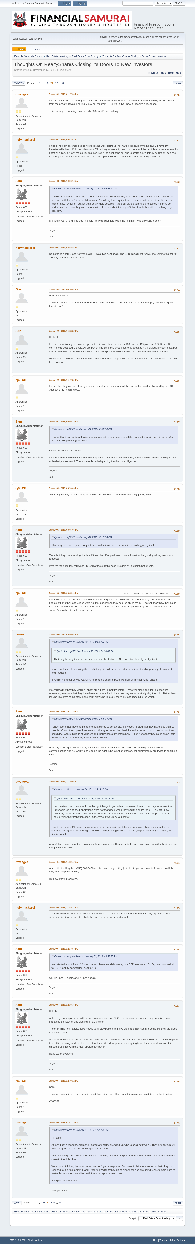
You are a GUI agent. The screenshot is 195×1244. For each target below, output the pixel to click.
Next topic (174, 73)
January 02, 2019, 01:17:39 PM (63, 94)
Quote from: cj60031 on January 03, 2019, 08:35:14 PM (83, 719)
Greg (18, 289)
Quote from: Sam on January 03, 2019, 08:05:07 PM (81, 642)
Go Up (16, 1203)
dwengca (21, 94)
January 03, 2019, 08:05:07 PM (63, 530)
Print (178, 83)
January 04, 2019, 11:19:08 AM (63, 781)
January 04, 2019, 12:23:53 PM (63, 949)
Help (155, 1240)
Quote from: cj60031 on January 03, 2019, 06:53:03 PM (83, 537)
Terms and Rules (167, 1240)
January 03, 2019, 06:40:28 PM (63, 421)
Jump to (133, 1218)
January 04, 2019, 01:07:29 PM (63, 1122)
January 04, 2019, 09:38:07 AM (63, 634)
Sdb (18, 331)
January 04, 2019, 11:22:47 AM (63, 862)
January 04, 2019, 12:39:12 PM (63, 1081)
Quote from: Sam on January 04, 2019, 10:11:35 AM (81, 789)
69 (63, 83)
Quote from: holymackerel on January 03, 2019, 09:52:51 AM (85, 188)
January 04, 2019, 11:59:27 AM (63, 907)
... (43, 83)
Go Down (18, 83)
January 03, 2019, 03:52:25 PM (63, 248)
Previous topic (157, 73)
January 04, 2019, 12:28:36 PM (63, 1005)
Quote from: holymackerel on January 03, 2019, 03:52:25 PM (85, 956)
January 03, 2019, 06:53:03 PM (63, 488)
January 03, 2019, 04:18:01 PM (63, 289)
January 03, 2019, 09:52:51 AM (63, 139)
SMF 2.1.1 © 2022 (18, 1240)
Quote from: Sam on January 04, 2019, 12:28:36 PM (81, 1130)
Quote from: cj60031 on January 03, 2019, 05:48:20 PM (83, 429)
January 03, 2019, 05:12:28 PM (63, 331)
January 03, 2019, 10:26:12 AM (63, 181)
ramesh (20, 634)
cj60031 (20, 380)
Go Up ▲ (181, 1240)
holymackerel (25, 139)
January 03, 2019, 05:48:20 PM (63, 380)
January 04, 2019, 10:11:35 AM (63, 711)
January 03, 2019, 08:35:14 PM (63, 593)
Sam (18, 181)
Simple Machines (35, 1240)
